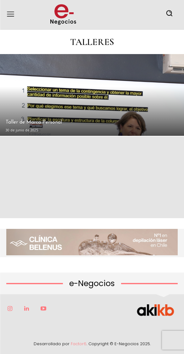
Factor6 (78, 344)
